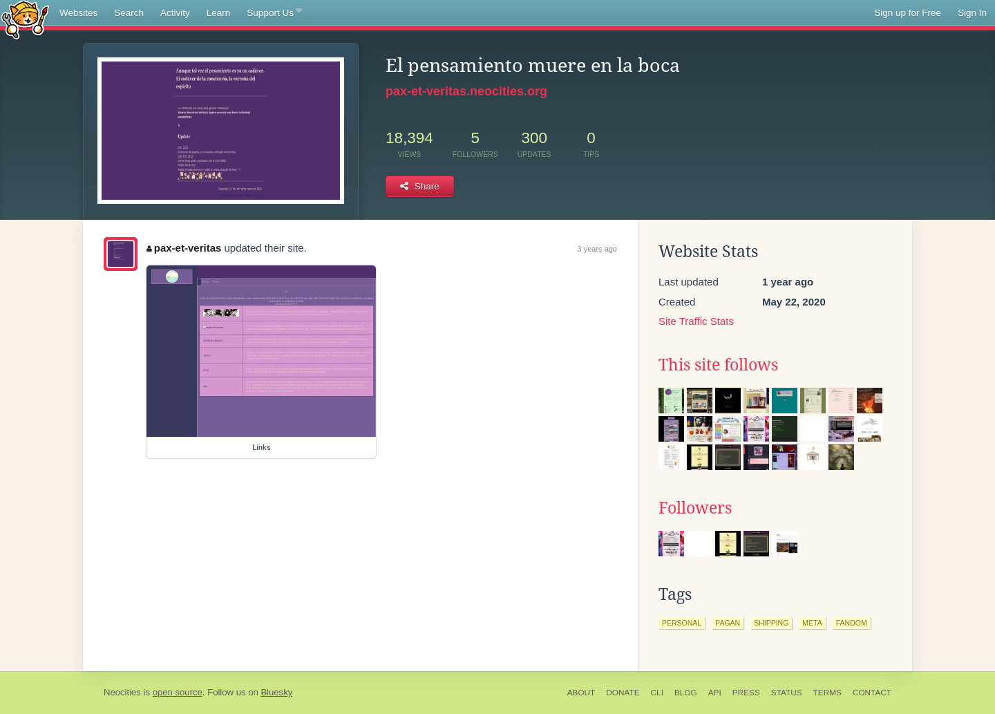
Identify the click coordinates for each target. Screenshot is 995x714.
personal (681, 623)
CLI (657, 692)
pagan (727, 623)
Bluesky (276, 692)
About (581, 692)
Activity (175, 13)
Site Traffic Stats (696, 321)
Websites (78, 13)
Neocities (122, 692)
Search (129, 13)
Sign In (972, 13)
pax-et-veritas (183, 248)
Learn (219, 13)
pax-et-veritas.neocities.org (466, 91)
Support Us (274, 13)
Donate (622, 692)
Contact (872, 692)
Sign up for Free (907, 13)
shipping (771, 623)
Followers (695, 508)
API (714, 692)
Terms (827, 692)
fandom (851, 623)
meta (812, 623)
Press (746, 692)
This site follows (718, 365)
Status (786, 692)
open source (177, 692)
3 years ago (597, 249)
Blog (685, 692)
